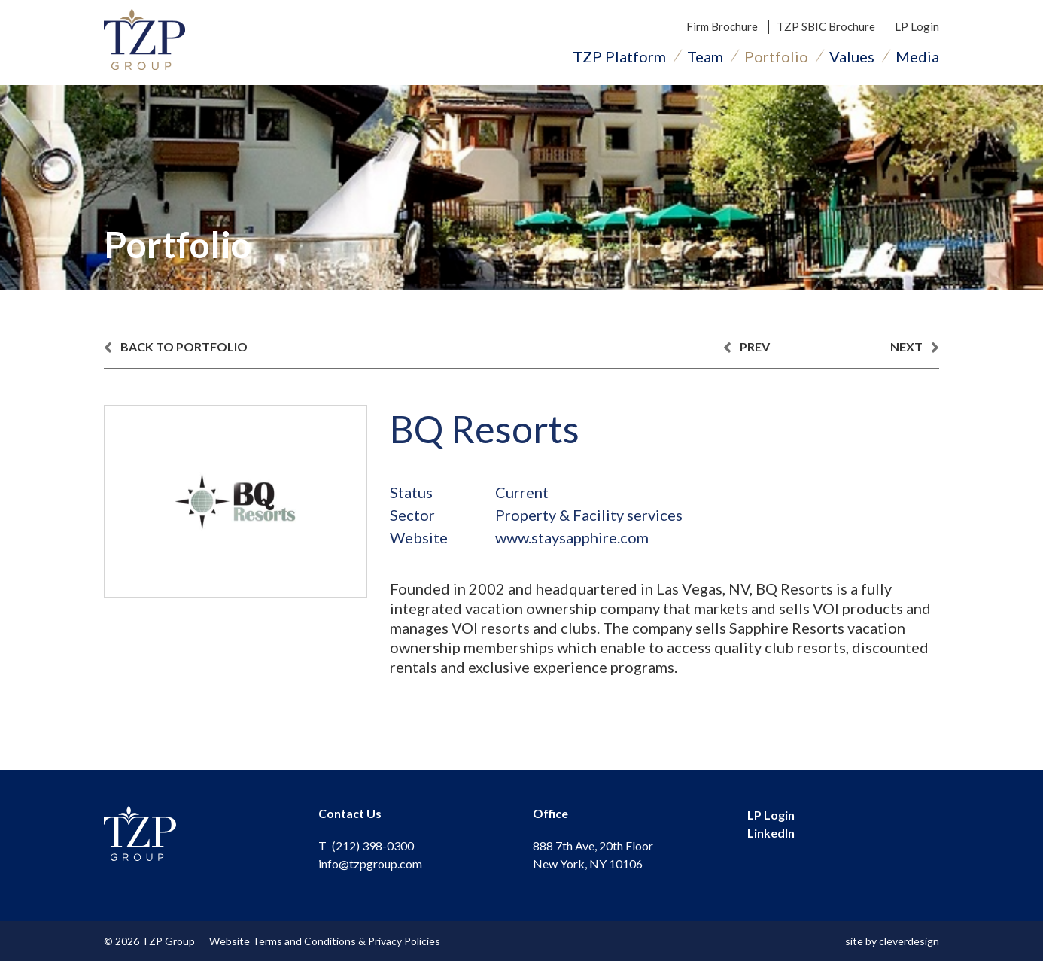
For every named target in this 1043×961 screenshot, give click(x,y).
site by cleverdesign (892, 941)
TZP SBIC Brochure (826, 26)
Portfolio (776, 56)
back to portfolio (176, 347)
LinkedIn (771, 833)
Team (705, 56)
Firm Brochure (722, 26)
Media (917, 56)
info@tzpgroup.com (370, 863)
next (914, 347)
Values (851, 56)
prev (746, 347)
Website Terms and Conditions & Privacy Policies (324, 941)
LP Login (917, 26)
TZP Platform (619, 56)
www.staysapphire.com (572, 537)
